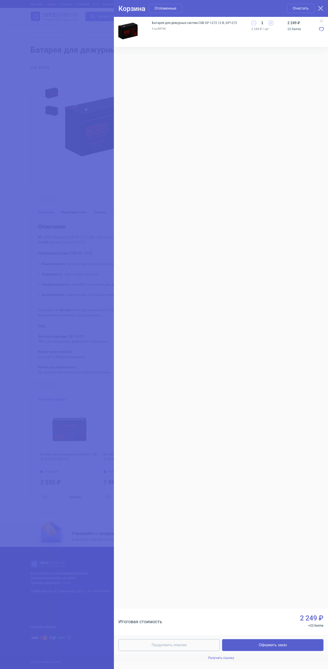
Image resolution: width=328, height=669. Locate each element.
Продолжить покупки (169, 645)
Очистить (301, 8)
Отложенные (165, 8)
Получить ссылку (221, 658)
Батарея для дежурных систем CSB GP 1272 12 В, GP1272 (194, 23)
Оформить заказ (273, 645)
